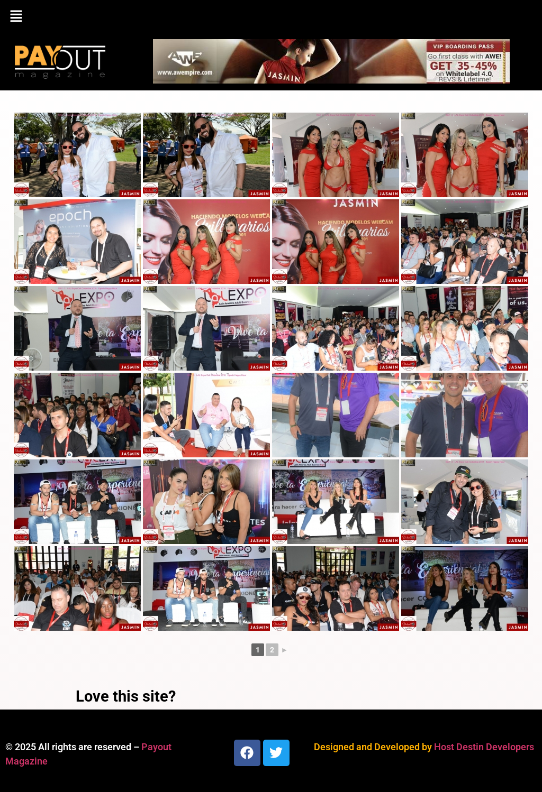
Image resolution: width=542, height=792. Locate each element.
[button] (271, 17)
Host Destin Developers (484, 746)
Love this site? (126, 696)
